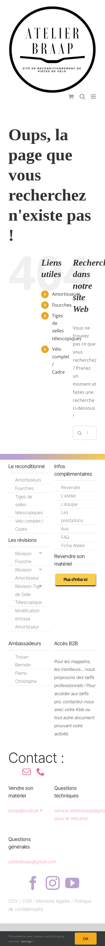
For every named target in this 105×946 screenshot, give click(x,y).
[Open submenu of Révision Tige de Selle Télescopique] (40, 585)
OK (85, 938)
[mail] (26, 772)
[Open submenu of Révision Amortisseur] (40, 569)
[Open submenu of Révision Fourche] (40, 553)
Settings (27, 941)
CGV (13, 901)
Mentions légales (53, 901)
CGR (27, 901)
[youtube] (72, 883)
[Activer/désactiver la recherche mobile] (82, 96)
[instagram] (53, 883)
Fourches (62, 305)
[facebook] (33, 883)
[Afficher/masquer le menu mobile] (94, 96)
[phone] (40, 772)
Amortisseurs (66, 294)
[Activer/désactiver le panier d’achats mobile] (71, 96)
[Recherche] (80, 433)
